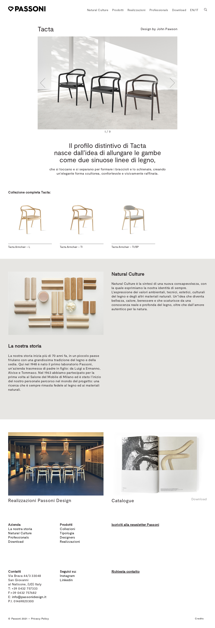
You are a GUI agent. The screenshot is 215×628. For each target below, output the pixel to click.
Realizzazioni (70, 541)
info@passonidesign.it (29, 597)
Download (15, 541)
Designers (67, 537)
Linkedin (66, 580)
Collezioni (67, 529)
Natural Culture (20, 533)
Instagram (67, 576)
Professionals (18, 537)
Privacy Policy (40, 618)
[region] (107, 85)
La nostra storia (20, 529)
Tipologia (67, 533)
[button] (42, 83)
